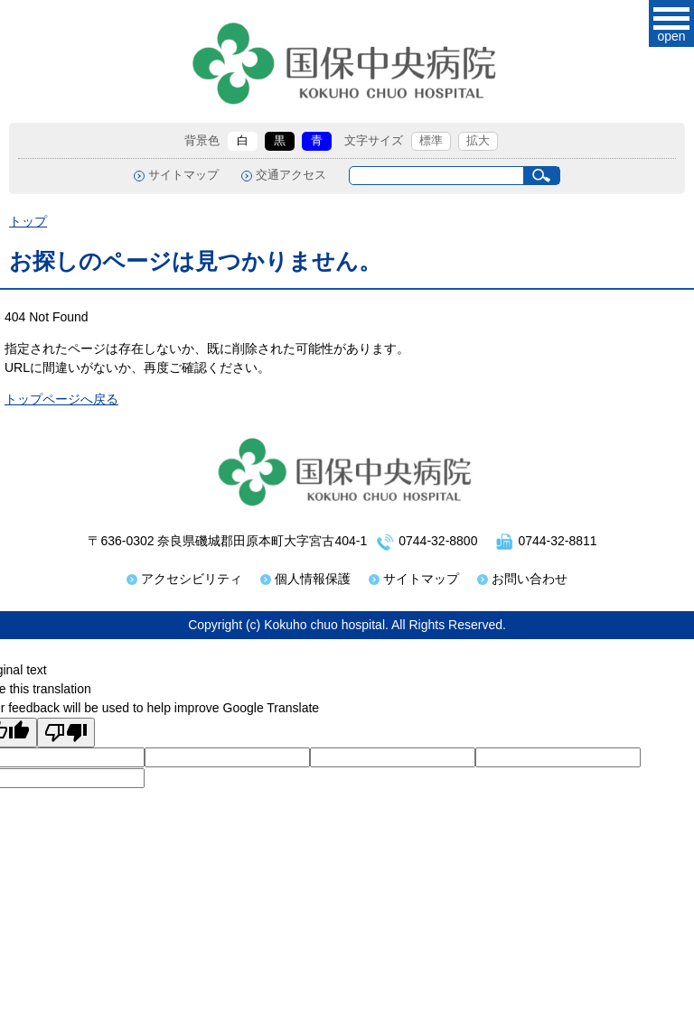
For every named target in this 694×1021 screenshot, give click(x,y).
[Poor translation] (66, 732)
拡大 (478, 141)
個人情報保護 (313, 578)
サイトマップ (183, 175)
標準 (431, 141)
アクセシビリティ (191, 578)
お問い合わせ (529, 578)
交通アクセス (291, 175)
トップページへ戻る (61, 399)
